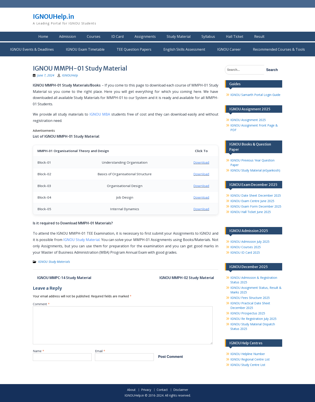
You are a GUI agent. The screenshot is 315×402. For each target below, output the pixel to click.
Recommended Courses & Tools (279, 49)
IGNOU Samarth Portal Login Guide (255, 95)
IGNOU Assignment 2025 (248, 120)
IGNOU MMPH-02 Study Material (186, 277)
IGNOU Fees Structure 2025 (250, 298)
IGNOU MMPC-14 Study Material (64, 277)
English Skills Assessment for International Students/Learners (184, 49)
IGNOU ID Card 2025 (245, 252)
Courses (93, 36)
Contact (162, 389)
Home (43, 36)
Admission (67, 36)
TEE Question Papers (134, 49)
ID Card (117, 36)
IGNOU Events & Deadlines (32, 49)
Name (38, 351)
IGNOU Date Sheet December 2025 (255, 195)
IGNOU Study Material (81, 239)
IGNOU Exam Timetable (85, 49)
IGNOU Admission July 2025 (250, 241)
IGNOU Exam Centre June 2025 (252, 201)
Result (259, 36)
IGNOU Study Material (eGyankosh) (255, 170)
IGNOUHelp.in (53, 17)
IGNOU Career (229, 49)
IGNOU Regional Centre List (250, 359)
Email (100, 351)
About (131, 389)
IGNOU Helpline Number (247, 354)
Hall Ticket (234, 36)
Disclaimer (180, 389)
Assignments (145, 36)
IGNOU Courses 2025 (245, 247)
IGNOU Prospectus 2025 (247, 313)
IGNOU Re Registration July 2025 (253, 319)
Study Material (179, 36)
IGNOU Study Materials (54, 262)
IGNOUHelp (70, 75)
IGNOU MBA (99, 114)
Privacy (146, 389)
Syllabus (208, 36)
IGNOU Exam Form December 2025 (255, 206)
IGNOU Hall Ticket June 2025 (250, 212)
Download (201, 162)
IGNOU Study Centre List (247, 365)
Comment (41, 304)
